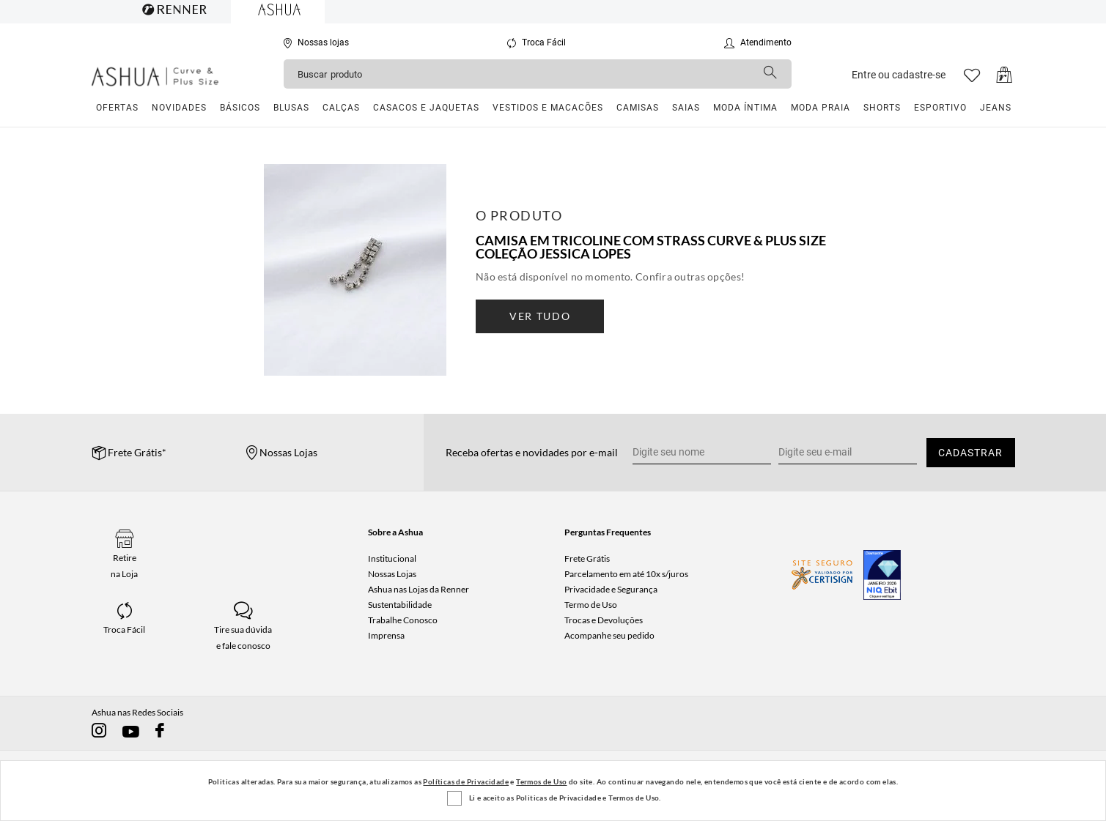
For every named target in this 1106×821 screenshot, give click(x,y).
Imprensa (386, 635)
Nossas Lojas (392, 573)
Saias (686, 108)
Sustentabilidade (400, 604)
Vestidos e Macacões (548, 108)
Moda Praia (820, 108)
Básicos (240, 108)
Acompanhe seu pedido (609, 635)
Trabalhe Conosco (403, 619)
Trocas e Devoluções (603, 619)
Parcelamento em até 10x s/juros (626, 573)
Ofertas (117, 108)
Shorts (882, 108)
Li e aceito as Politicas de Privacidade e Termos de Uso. (565, 797)
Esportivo (940, 108)
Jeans (995, 108)
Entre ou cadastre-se (898, 75)
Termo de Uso (590, 604)
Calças (341, 108)
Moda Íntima (745, 108)
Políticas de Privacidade (466, 781)
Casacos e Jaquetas (426, 108)
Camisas (637, 108)
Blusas (291, 108)
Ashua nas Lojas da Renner (418, 589)
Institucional (392, 558)
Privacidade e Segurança (610, 589)
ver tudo (539, 316)
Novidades (179, 108)
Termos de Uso (541, 781)
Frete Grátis (587, 558)
